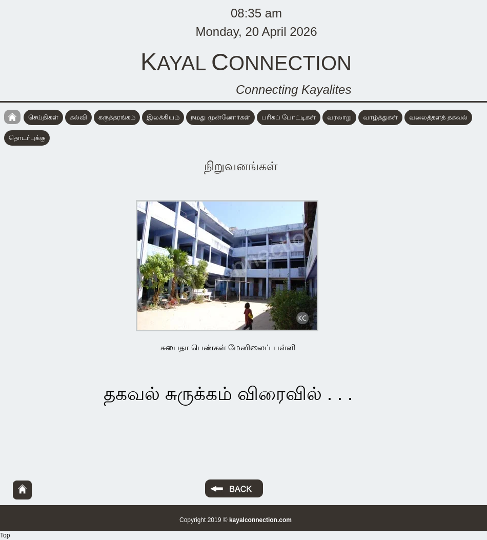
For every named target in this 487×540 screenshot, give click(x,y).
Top (5, 535)
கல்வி (78, 117)
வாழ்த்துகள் (380, 117)
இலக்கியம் (163, 117)
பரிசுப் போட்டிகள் (288, 117)
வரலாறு (339, 117)
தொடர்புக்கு (27, 138)
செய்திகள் (43, 117)
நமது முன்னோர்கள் (220, 117)
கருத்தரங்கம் (116, 117)
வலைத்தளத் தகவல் (438, 117)
